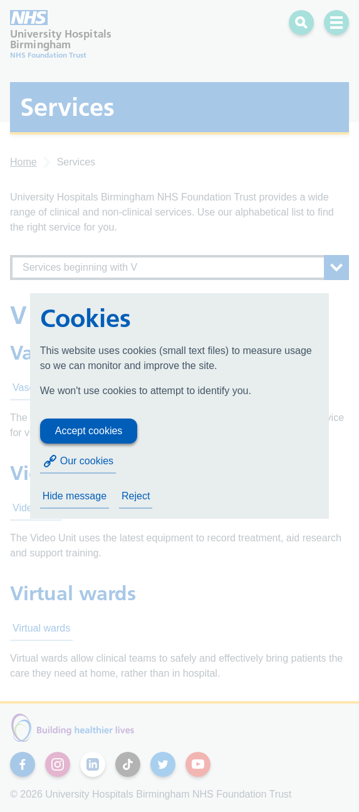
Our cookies (78, 461)
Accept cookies (89, 430)
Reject (136, 496)
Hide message (75, 496)
